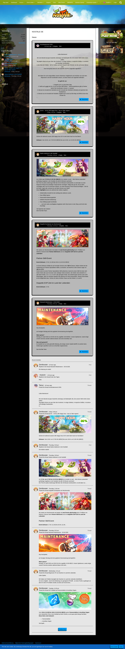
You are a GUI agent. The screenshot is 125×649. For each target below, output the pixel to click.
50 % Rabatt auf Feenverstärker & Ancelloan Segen (62, 590)
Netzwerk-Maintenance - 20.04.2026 (14, 54)
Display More (62, 629)
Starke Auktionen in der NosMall (13, 74)
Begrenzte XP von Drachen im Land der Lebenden (62, 573)
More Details (114, 646)
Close (121, 646)
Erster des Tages (8, 59)
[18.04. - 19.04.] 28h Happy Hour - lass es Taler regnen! (55, 110)
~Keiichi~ (6, 61)
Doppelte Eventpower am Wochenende (50, 224)
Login (115, 2)
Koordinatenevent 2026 (10, 63)
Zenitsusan (7, 56)
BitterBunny (22, 43)
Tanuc (6, 65)
